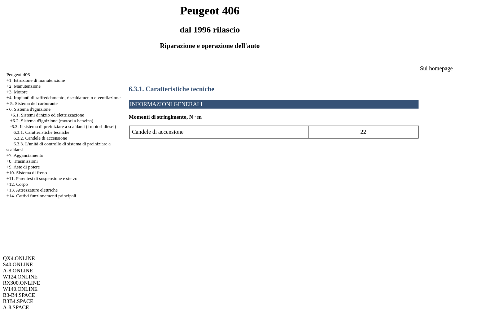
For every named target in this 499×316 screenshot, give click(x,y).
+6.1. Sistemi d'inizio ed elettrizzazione (47, 115)
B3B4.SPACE (18, 301)
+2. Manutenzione (23, 86)
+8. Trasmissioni (22, 161)
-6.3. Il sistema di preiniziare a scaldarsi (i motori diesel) (63, 126)
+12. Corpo (17, 184)
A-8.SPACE (16, 307)
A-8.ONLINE (18, 270)
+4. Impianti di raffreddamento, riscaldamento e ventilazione (63, 97)
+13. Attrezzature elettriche (32, 190)
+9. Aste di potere (23, 167)
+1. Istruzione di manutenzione (35, 80)
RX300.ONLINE (21, 283)
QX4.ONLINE (19, 258)
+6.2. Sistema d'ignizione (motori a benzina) (51, 120)
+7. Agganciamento (24, 155)
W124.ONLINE (20, 277)
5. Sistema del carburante (33, 103)
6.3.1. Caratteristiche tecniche (41, 132)
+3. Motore (17, 92)
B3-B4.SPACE (19, 295)
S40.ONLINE (18, 264)
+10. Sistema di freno (26, 172)
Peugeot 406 (18, 74)
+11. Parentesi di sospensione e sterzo (42, 178)
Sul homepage (436, 68)
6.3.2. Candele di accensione (40, 138)
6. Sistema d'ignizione (30, 109)
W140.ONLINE (20, 289)
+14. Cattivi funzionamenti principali (41, 195)
